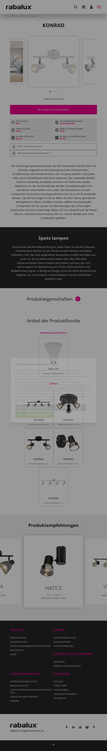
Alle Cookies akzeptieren (34, 400)
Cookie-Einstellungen (33, 393)
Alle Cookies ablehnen (68, 393)
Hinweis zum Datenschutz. (49, 385)
